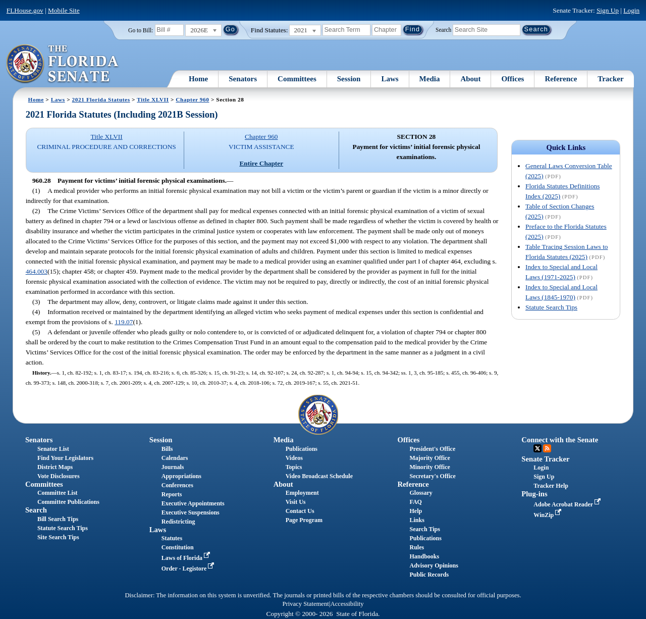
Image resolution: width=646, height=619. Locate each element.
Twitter (537, 448)
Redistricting (178, 521)
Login (631, 10)
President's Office (432, 448)
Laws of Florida (187, 557)
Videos (294, 457)
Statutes (172, 538)
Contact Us (300, 510)
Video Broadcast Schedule (319, 476)
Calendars (175, 457)
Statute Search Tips (551, 307)
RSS (547, 448)
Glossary (420, 492)
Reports (172, 494)
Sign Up (608, 10)
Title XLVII (153, 99)
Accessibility (347, 603)
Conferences (177, 485)
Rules (416, 547)
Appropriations (181, 476)
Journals (173, 467)
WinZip (548, 515)
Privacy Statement (305, 603)
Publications (301, 448)
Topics (294, 467)
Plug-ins (534, 494)
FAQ (415, 501)
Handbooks (424, 556)
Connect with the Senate (559, 440)
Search (443, 29)
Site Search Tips (58, 537)
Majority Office (429, 457)
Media (429, 79)
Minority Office (429, 467)
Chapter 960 (192, 99)
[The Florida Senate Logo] (63, 64)
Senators (243, 79)
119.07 (124, 322)
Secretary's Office (432, 476)
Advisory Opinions (433, 565)
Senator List (53, 448)
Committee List (57, 492)
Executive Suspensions (191, 512)
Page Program (304, 520)
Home (198, 79)
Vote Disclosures (58, 476)
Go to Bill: (140, 30)
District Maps (55, 467)
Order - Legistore (189, 568)
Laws (389, 79)
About (470, 79)
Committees (297, 79)
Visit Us (296, 501)
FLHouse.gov (25, 10)
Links (416, 520)
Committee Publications (68, 501)
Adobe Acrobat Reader (568, 504)
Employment (302, 492)
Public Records (429, 574)
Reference (561, 79)
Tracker (610, 79)
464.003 (36, 271)
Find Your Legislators (65, 457)
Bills (167, 448)
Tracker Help (550, 485)
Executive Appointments (193, 503)
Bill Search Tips (57, 519)
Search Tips (424, 529)
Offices (512, 79)
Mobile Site (64, 10)
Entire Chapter (261, 163)
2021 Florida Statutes (101, 99)
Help (415, 510)
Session (349, 79)
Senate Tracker (545, 459)
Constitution (178, 547)
